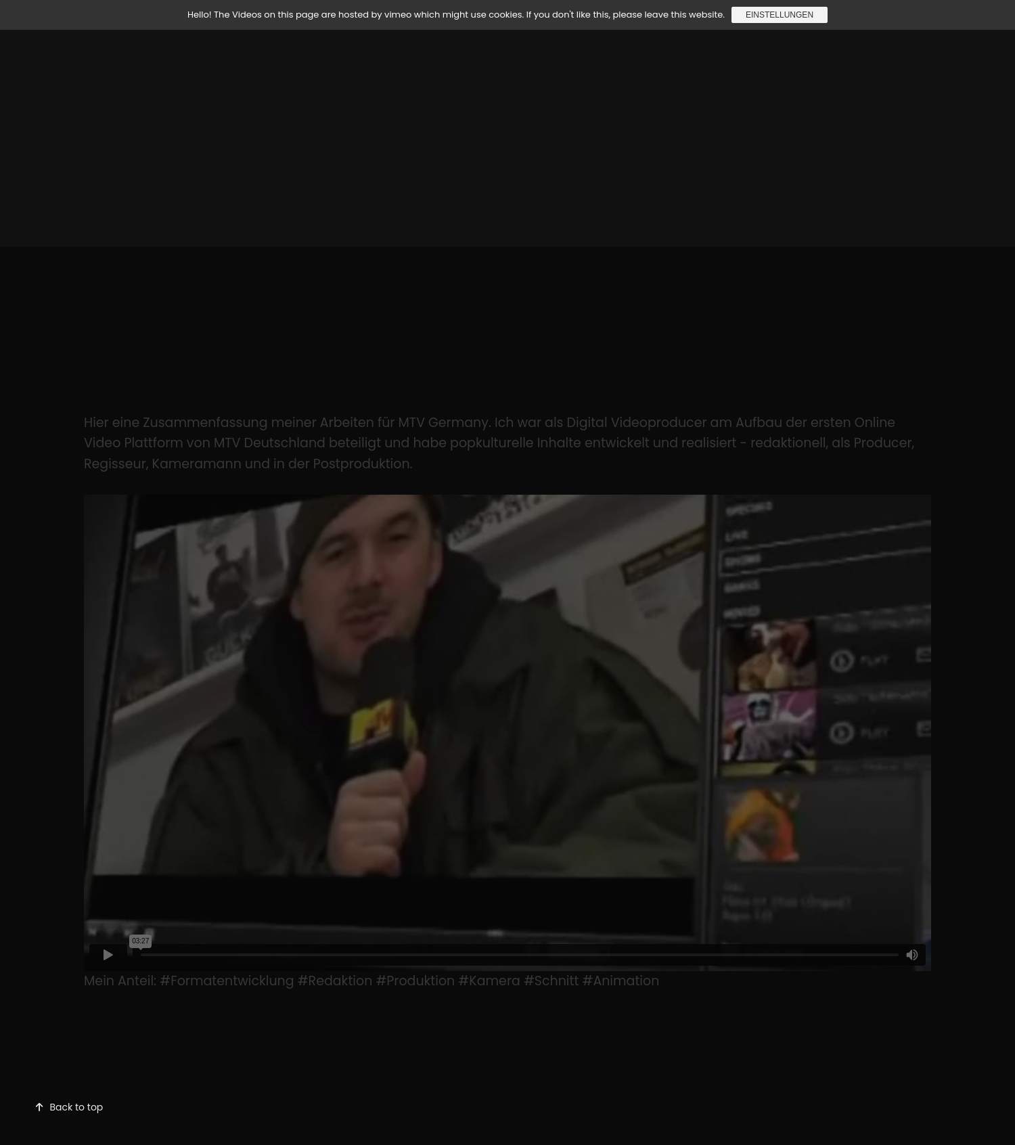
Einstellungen (779, 15)
